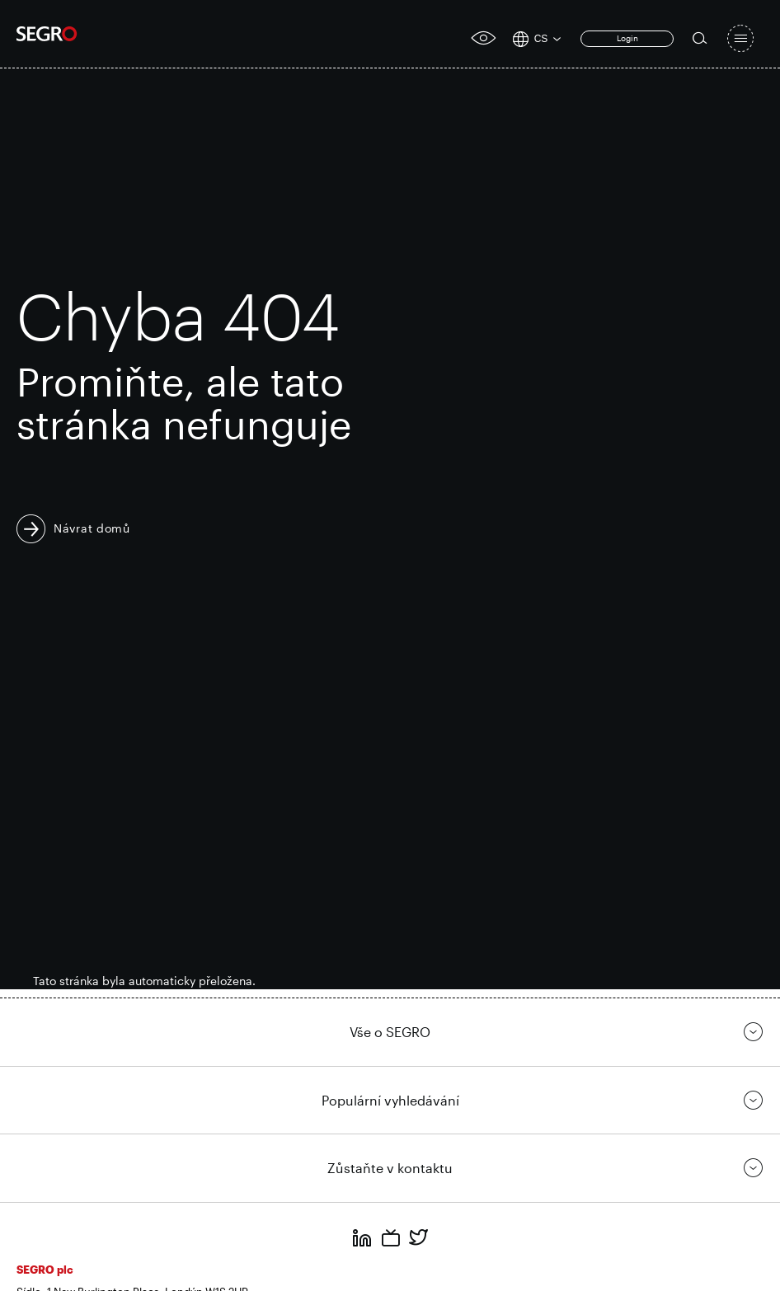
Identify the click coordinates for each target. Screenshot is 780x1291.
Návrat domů (92, 528)
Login (627, 38)
